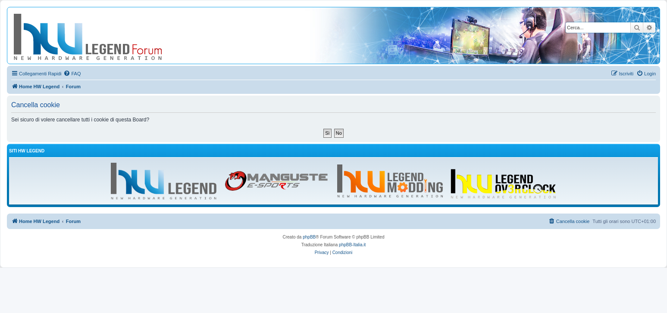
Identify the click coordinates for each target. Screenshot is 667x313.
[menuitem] (72, 73)
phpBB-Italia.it (352, 244)
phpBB (309, 237)
